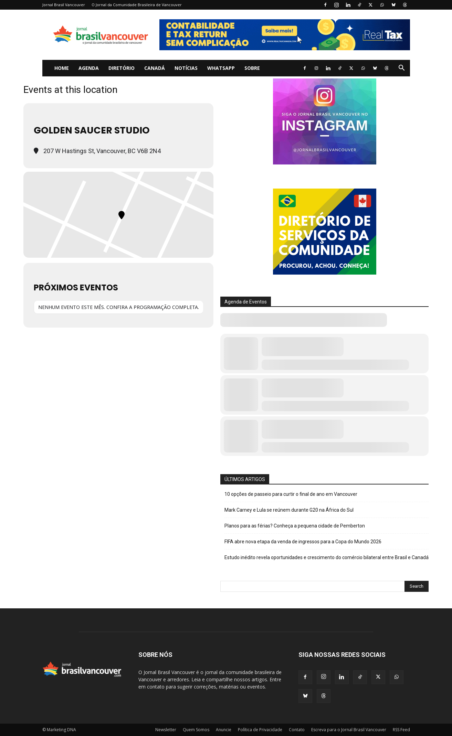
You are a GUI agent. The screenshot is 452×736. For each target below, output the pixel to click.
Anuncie (223, 730)
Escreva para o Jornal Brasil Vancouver (348, 730)
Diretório (121, 68)
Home (61, 68)
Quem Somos (196, 730)
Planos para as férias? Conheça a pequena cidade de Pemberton (294, 526)
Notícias (186, 68)
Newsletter (165, 730)
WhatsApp (221, 68)
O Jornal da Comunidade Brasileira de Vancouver (137, 4)
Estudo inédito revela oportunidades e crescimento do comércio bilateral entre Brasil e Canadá (326, 557)
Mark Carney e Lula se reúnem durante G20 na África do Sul (289, 510)
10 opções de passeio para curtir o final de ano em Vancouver (290, 494)
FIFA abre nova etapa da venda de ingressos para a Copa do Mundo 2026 (302, 541)
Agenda (88, 68)
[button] (401, 68)
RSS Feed (401, 730)
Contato (297, 730)
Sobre (252, 68)
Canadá (154, 68)
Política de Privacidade (260, 730)
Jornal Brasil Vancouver (63, 4)
